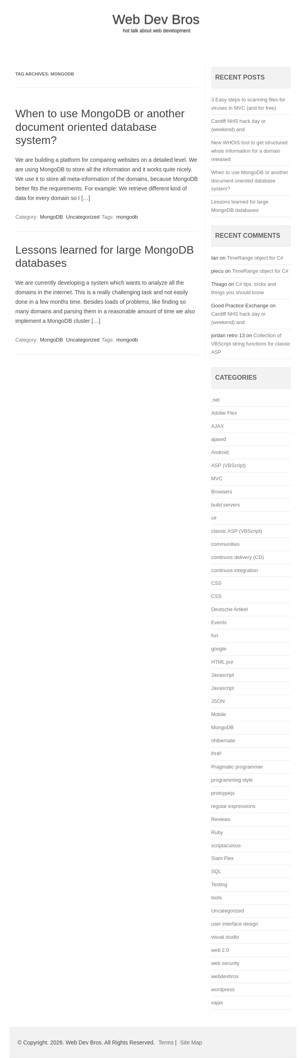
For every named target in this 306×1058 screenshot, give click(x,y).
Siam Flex (222, 858)
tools (216, 898)
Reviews (220, 819)
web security (225, 963)
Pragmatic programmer (237, 767)
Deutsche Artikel (229, 609)
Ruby (217, 832)
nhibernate (223, 741)
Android (220, 452)
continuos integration (234, 570)
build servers (225, 505)
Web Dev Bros (156, 19)
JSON (218, 701)
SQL (216, 871)
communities (225, 544)
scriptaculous (226, 845)
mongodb (127, 217)
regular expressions (233, 806)
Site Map (191, 1042)
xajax (217, 1003)
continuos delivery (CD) (237, 557)
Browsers (221, 492)
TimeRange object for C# (255, 258)
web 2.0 (220, 950)
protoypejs (223, 793)
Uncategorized (83, 217)
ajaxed (218, 439)
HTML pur (222, 662)
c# (213, 518)
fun (214, 636)
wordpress (223, 989)
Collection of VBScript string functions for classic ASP (250, 343)
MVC (216, 478)
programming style (232, 780)
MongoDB (51, 217)
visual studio (225, 937)
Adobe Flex (224, 413)
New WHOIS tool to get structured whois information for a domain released (249, 151)
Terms (166, 1042)
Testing (219, 884)
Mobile (218, 714)
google (218, 649)
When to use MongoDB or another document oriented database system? (99, 126)
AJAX (217, 426)
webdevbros (225, 976)
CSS (216, 583)
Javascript (222, 675)
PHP (216, 754)
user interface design (234, 924)
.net (215, 400)
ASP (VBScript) (228, 465)
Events (219, 622)
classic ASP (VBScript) (236, 531)
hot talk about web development (156, 30)
